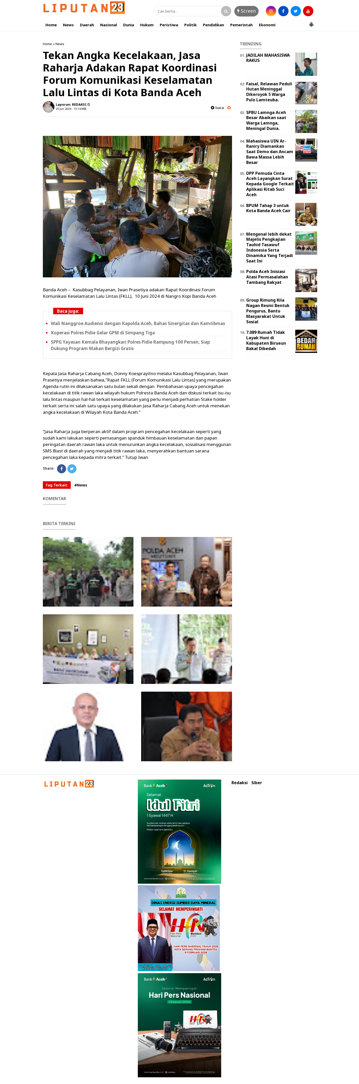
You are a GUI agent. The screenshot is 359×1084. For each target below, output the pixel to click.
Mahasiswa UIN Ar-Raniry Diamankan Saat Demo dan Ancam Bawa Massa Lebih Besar (269, 151)
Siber (256, 782)
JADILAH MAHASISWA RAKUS (268, 57)
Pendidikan (213, 24)
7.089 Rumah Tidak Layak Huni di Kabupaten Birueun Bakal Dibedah (266, 340)
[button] (311, 22)
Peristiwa (169, 24)
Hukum (147, 24)
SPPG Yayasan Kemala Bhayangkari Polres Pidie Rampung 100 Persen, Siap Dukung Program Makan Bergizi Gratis (130, 345)
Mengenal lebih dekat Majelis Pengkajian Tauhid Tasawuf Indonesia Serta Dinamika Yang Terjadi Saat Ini (269, 247)
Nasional (108, 24)
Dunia (128, 24)
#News (80, 485)
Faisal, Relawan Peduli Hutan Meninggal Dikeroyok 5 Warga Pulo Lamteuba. (269, 92)
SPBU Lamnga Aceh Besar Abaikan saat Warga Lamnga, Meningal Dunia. (266, 120)
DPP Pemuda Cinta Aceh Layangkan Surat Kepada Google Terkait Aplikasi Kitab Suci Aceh (270, 183)
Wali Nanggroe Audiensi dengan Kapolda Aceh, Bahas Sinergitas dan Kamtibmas (138, 323)
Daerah (87, 24)
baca (217, 107)
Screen (246, 11)
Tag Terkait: (56, 485)
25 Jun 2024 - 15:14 (68, 109)
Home (51, 24)
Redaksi (240, 782)
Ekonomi (267, 24)
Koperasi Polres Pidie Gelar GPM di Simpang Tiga (103, 333)
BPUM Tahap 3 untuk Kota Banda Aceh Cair (268, 208)
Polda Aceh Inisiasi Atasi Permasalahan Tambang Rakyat (267, 277)
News (68, 24)
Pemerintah (241, 24)
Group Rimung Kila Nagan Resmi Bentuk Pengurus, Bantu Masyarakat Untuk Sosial (268, 310)
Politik (190, 24)
